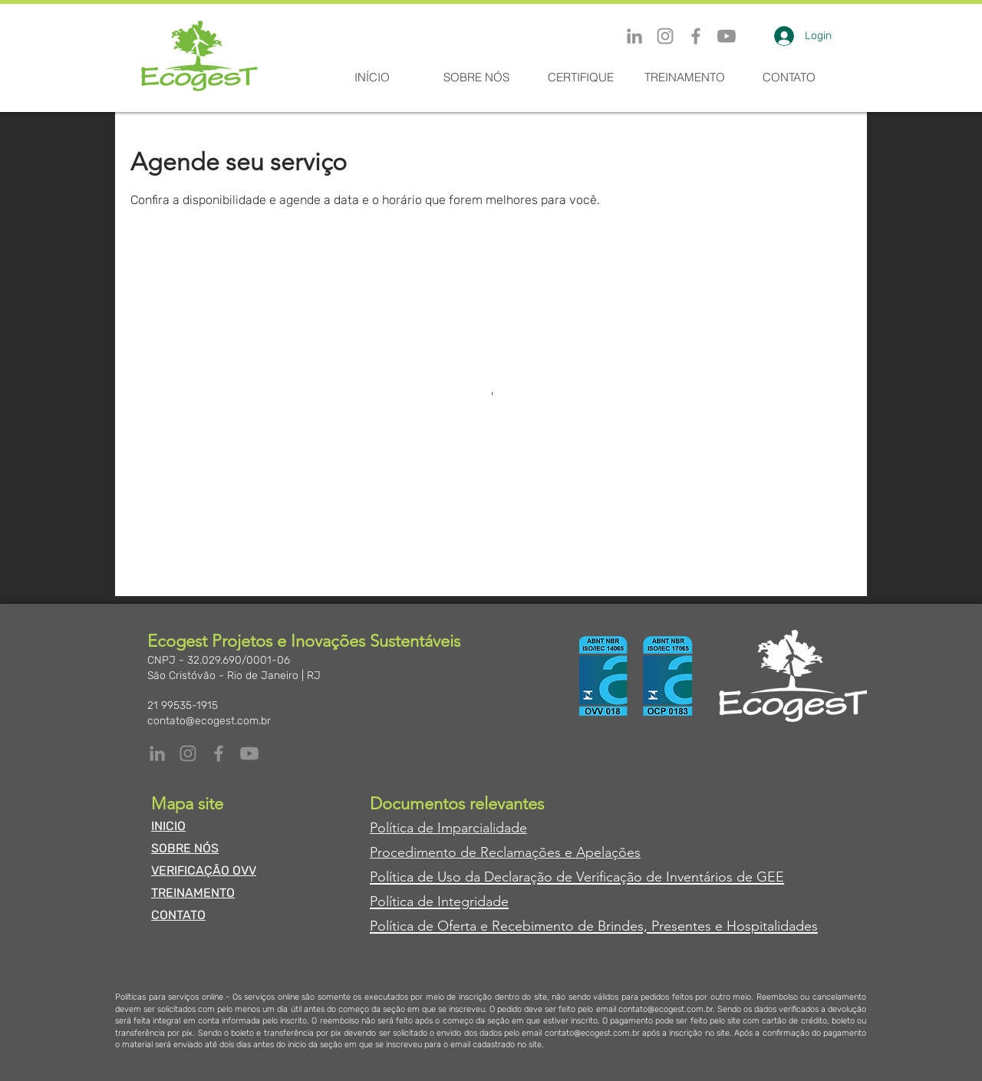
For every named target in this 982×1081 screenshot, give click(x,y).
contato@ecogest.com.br (209, 720)
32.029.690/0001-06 (238, 660)
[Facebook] (696, 36)
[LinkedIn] (634, 36)
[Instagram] (665, 36)
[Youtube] (726, 36)
